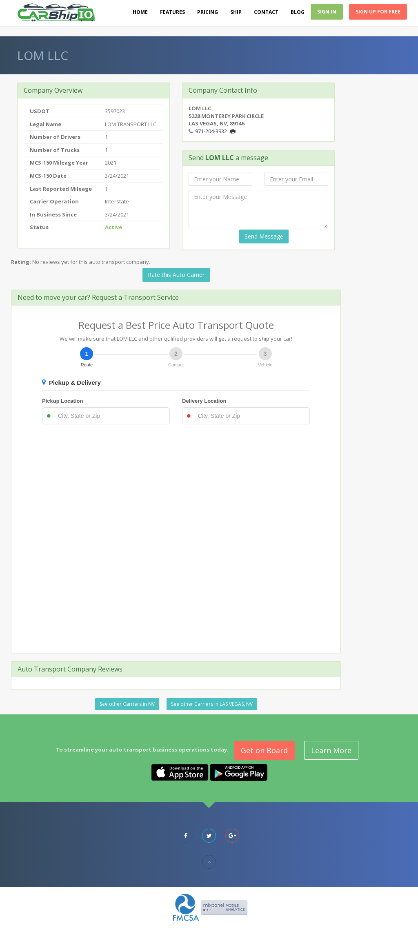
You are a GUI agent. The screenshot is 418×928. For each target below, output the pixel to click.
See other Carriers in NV (127, 703)
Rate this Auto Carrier (176, 275)
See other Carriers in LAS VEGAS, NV (212, 703)
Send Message (264, 236)
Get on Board (264, 750)
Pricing (207, 12)
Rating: (21, 261)
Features (172, 12)
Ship (236, 12)
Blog (298, 12)
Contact (266, 12)
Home (140, 12)
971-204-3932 (211, 131)
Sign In (326, 11)
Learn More (331, 750)
